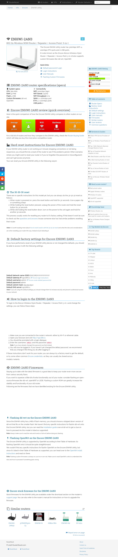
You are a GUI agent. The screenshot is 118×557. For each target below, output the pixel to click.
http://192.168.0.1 (39, 338)
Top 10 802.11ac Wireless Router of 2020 (99, 178)
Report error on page (75, 534)
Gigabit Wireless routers (96, 191)
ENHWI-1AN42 (93, 231)
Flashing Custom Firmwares (52, 77)
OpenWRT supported (95, 198)
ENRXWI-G (92, 244)
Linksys (91, 260)
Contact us (83, 545)
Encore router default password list (39, 280)
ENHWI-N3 (92, 237)
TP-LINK (91, 253)
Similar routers (96, 120)
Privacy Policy (84, 554)
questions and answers (29, 219)
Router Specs (95, 104)
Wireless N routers (94, 195)
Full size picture (22, 71)
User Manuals (47, 74)
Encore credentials (35, 356)
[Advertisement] (45, 24)
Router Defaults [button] (83, 2)
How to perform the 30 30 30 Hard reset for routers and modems (99, 215)
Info (17, 8)
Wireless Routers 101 (95, 211)
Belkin (91, 267)
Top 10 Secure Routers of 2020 (98, 168)
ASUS (91, 263)
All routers (43, 2)
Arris (90, 273)
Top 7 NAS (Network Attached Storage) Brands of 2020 (98, 147)
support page (11, 497)
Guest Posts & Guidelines (87, 548)
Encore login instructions (39, 278)
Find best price (99, 91)
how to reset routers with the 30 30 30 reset (44, 228)
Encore (25, 8)
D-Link (91, 283)
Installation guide (50, 427)
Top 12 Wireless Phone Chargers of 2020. (99, 220)
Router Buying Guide (76, 136)
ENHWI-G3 (92, 240)
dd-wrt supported (94, 201)
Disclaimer (83, 551)
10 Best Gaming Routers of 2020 (99, 160)
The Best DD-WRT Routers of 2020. (98, 172)
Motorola (92, 276)
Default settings (96, 111)
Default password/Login (51, 68)
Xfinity (91, 280)
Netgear (91, 257)
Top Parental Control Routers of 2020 (98, 164)
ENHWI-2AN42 (93, 234)
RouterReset (12, 2)
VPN (54, 2)
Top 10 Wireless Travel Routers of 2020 (99, 142)
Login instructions (48, 71)
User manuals (95, 115)
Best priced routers (95, 188)
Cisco (91, 270)
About (81, 542)
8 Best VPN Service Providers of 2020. (99, 136)
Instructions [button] (66, 2)
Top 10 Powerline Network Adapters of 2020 (97, 152)
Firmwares (94, 118)
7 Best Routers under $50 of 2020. (99, 156)
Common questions (98, 125)
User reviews (95, 122)
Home (10, 8)
